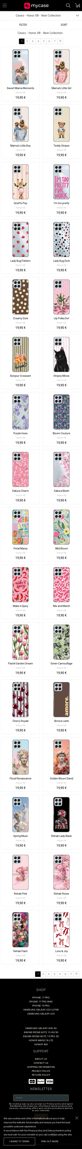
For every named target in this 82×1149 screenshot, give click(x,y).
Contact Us (41, 1063)
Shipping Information (41, 1067)
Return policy (41, 1075)
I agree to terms (19, 1141)
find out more (49, 1141)
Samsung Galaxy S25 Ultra (41, 1009)
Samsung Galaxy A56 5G (41, 1028)
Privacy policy (41, 1071)
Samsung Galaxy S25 (41, 1013)
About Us (41, 1059)
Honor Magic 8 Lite (41, 1040)
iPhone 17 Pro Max (41, 1001)
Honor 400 (41, 1044)
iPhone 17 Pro (41, 997)
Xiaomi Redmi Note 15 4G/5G (41, 1032)
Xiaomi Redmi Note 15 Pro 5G (41, 1036)
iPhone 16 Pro (41, 1005)
